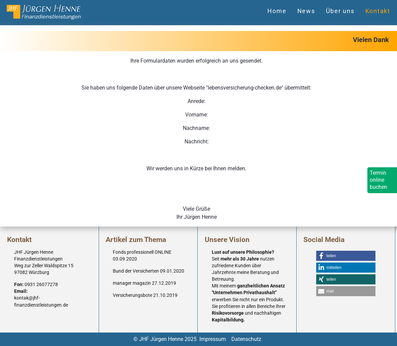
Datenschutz (246, 339)
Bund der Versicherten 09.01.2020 (148, 271)
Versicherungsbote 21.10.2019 (145, 295)
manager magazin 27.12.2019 (144, 283)
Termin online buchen (378, 180)
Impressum (212, 339)
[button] (345, 256)
